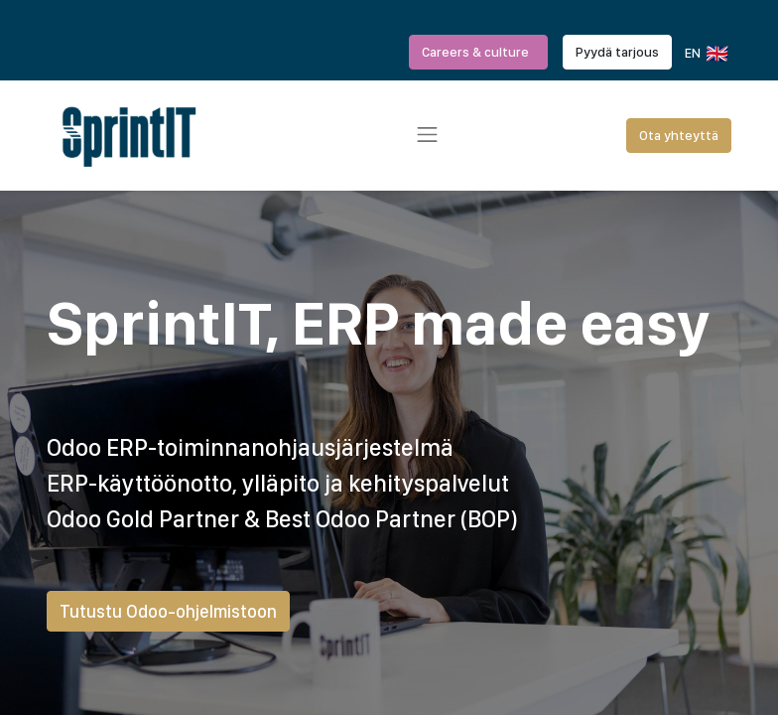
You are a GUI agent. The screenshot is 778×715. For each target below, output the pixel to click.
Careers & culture (478, 52)
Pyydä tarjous (617, 52)
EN (705, 54)
